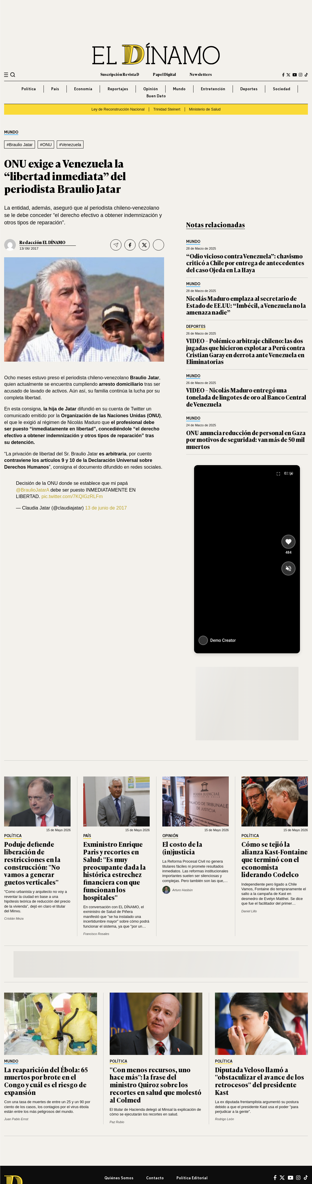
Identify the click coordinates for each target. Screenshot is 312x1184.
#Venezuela (70, 144)
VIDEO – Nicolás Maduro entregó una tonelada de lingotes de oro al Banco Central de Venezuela (246, 397)
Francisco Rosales (96, 934)
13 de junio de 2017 (106, 507)
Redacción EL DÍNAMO (42, 242)
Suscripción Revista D (119, 74)
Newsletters (201, 74)
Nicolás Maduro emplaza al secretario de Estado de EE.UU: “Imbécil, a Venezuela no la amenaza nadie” (246, 305)
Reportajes (118, 88)
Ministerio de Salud (205, 109)
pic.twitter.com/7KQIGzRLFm (72, 496)
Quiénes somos (119, 1177)
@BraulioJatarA (32, 489)
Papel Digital (164, 74)
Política (28, 88)
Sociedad (281, 88)
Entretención (213, 88)
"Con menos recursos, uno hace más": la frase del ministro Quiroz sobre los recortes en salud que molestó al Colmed (155, 1084)
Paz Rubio (117, 1122)
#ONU (46, 144)
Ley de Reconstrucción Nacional (118, 109)
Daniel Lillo (249, 911)
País (55, 88)
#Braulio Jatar (19, 144)
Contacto (155, 1177)
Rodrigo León (224, 1119)
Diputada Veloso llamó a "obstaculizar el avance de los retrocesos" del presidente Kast (259, 1081)
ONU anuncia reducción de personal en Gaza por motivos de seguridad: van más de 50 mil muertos (246, 439)
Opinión (150, 88)
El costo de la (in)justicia (182, 847)
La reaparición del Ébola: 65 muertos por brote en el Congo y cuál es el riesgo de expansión (46, 1081)
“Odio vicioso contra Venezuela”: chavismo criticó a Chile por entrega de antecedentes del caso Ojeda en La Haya (245, 263)
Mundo (179, 88)
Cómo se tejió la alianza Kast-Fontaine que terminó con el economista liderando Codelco (274, 859)
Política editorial (192, 1177)
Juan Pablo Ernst (16, 1119)
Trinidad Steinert (166, 109)
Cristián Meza (14, 918)
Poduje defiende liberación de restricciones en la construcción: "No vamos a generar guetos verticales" (32, 862)
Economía (83, 88)
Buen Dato (156, 95)
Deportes (249, 88)
